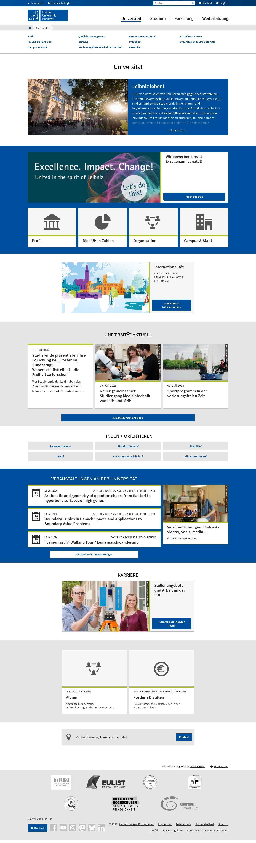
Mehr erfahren (194, 198)
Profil (31, 37)
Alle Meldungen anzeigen (128, 419)
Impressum (165, 827)
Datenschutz (183, 827)
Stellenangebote (173, 833)
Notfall (154, 833)
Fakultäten (135, 48)
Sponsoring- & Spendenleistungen (207, 833)
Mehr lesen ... (178, 132)
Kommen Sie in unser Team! (172, 626)
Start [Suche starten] (193, 3)
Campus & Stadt (37, 48)
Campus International (142, 37)
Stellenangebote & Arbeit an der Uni (100, 48)
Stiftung (83, 43)
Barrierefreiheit (204, 827)
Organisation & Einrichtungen (198, 43)
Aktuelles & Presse (191, 37)
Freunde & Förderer (39, 43)
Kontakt (184, 740)
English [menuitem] (224, 3)
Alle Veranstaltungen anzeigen (94, 557)
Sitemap (223, 827)
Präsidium (135, 43)
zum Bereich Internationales (171, 306)
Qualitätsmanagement (92, 37)
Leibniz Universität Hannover (136, 827)
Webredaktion (197, 769)
